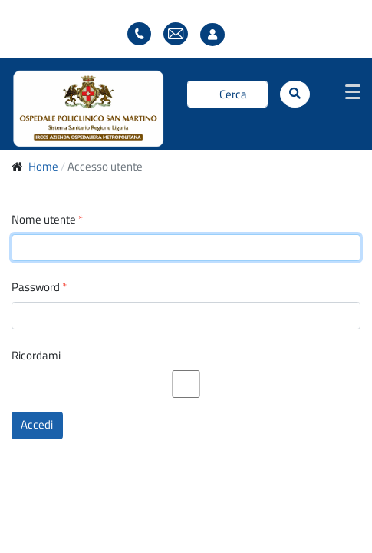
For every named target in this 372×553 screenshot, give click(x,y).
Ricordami (36, 355)
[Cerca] (227, 94)
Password (39, 287)
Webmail (175, 34)
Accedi (37, 424)
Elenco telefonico (139, 34)
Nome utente (47, 220)
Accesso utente (216, 35)
